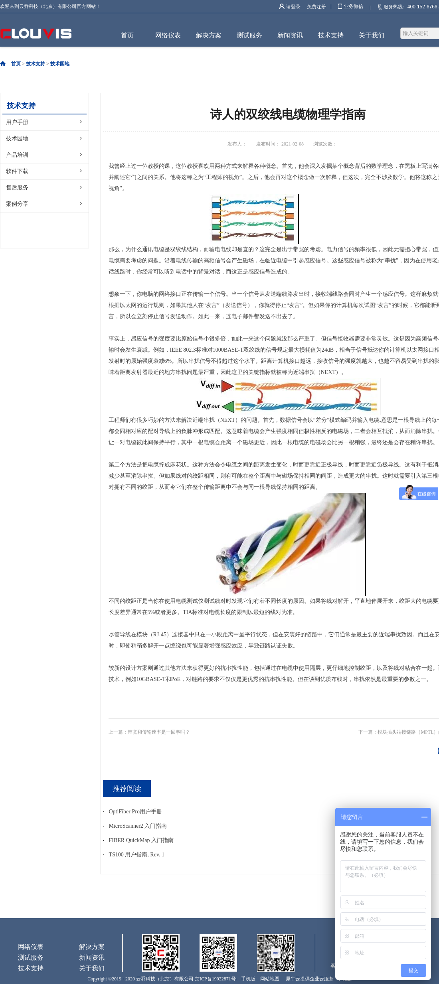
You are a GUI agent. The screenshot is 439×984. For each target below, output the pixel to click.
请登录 (293, 7)
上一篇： (149, 732)
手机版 (247, 979)
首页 (127, 35)
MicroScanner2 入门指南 (138, 826)
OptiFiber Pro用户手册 (135, 812)
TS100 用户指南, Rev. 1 (136, 855)
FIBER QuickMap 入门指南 (141, 840)
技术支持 (35, 64)
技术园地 (59, 64)
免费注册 (316, 7)
